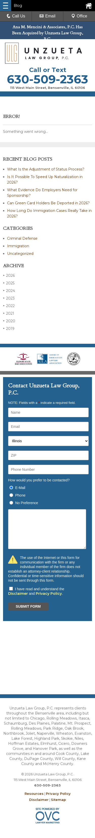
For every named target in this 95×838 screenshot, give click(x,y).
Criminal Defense (22, 238)
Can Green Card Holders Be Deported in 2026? (48, 203)
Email (47, 16)
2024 (9, 290)
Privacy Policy (49, 593)
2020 (9, 320)
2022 (9, 305)
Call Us (16, 16)
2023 (9, 298)
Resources (34, 794)
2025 (8, 283)
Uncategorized (20, 253)
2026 (9, 275)
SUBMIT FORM (28, 606)
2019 (8, 328)
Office (79, 16)
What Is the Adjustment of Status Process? (45, 169)
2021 (8, 313)
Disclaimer (18, 593)
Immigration (18, 246)
